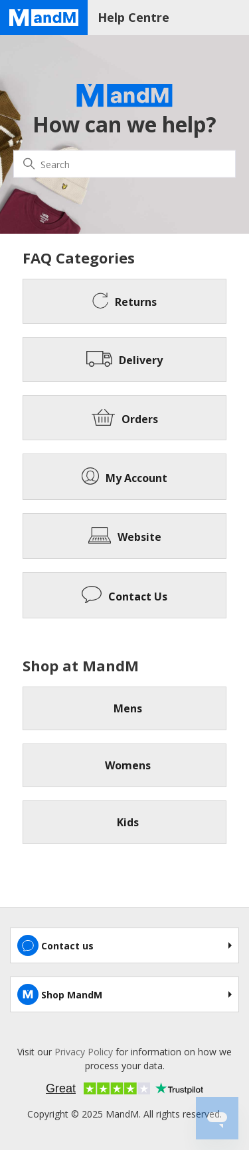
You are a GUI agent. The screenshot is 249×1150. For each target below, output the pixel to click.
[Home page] (43, 17)
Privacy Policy (83, 1051)
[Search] (124, 164)
